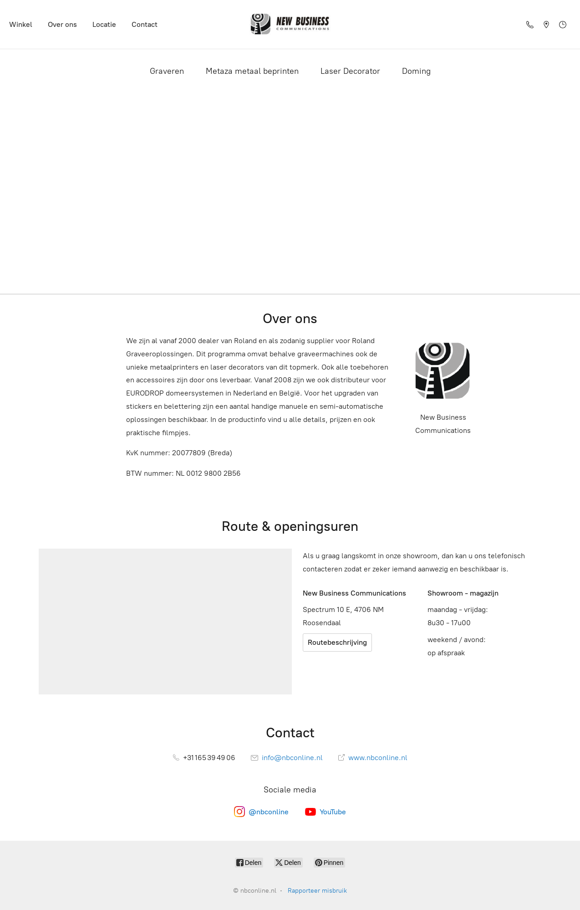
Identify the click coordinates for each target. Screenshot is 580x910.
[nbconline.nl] (290, 24)
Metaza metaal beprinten (252, 71)
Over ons (62, 24)
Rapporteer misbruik (317, 891)
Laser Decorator (350, 71)
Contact (145, 24)
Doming (416, 71)
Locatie (104, 24)
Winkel (20, 24)
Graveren (167, 71)
